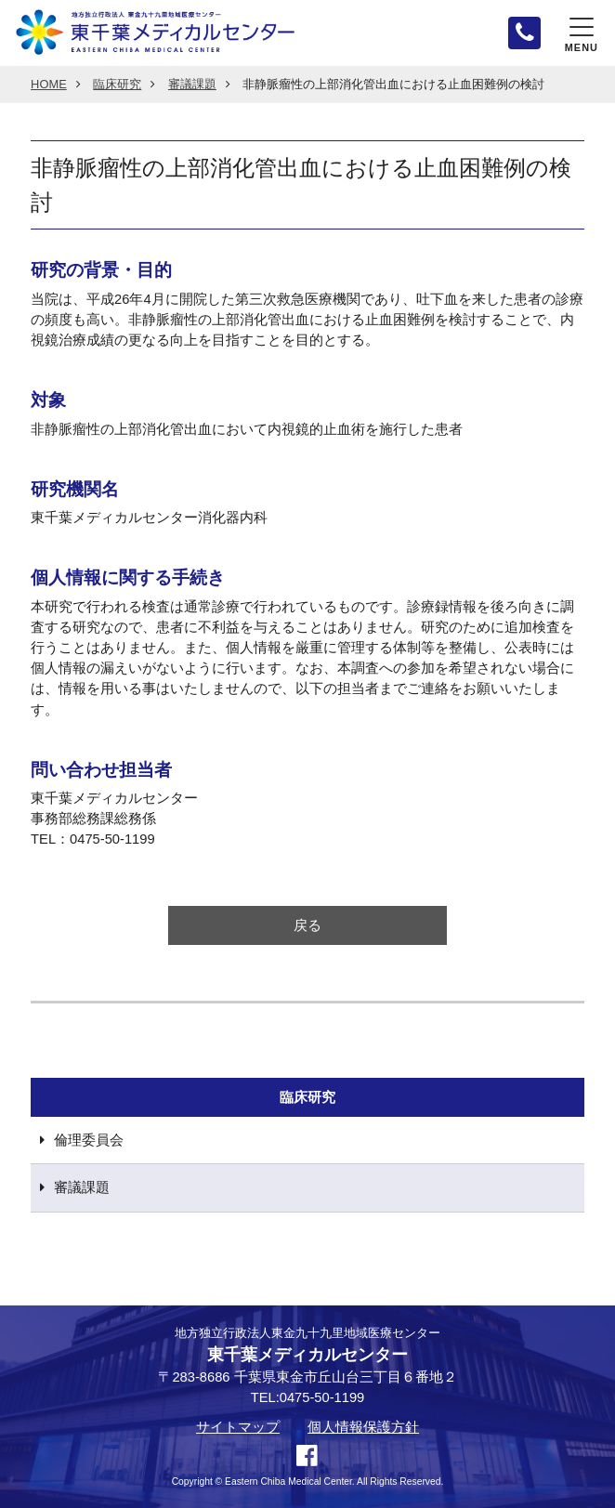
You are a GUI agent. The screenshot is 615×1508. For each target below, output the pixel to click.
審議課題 (192, 85)
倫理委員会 (89, 1140)
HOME (49, 85)
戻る (307, 925)
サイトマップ (238, 1428)
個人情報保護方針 (363, 1428)
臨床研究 (117, 85)
